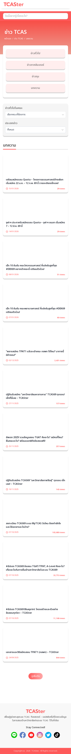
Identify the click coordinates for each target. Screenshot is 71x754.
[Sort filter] (35, 130)
